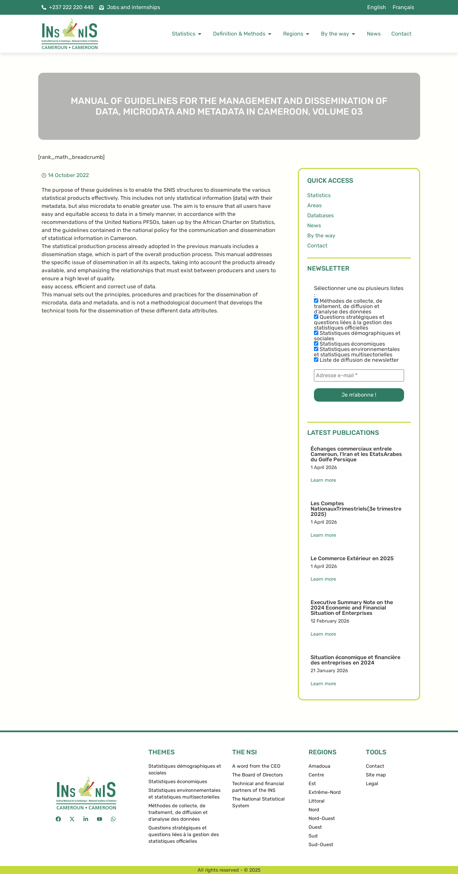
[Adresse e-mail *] (359, 375)
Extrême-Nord (325, 792)
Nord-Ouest (322, 818)
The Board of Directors (257, 775)
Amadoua (319, 766)
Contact (317, 245)
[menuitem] (376, 7)
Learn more (323, 480)
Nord (314, 810)
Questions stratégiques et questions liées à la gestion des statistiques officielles (353, 322)
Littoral (317, 801)
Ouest (315, 827)
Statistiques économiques (349, 344)
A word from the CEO (256, 766)
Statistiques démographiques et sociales (357, 336)
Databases (320, 215)
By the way (321, 235)
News (314, 225)
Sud (313, 836)
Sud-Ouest (321, 845)
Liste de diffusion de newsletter (356, 360)
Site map (376, 775)
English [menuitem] (376, 7)
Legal (372, 783)
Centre (316, 775)
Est (312, 783)
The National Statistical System (258, 802)
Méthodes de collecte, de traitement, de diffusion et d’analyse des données (348, 306)
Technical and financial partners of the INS (258, 787)
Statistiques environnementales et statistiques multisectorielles (357, 352)
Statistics (319, 195)
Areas (314, 205)
